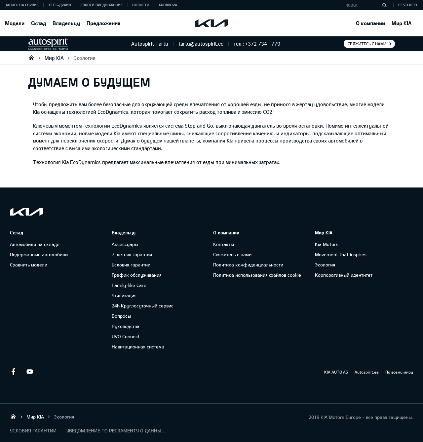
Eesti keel (408, 5)
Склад (38, 23)
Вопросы (121, 316)
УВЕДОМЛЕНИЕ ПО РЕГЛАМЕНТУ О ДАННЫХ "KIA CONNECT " (116, 430)
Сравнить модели (28, 264)
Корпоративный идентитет (343, 275)
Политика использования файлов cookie (257, 275)
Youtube (29, 371)
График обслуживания (137, 275)
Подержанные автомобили (39, 254)
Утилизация (124, 295)
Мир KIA (401, 23)
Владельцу (66, 23)
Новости (140, 5)
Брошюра (168, 5)
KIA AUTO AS (336, 372)
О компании (370, 23)
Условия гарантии (131, 264)
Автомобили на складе (34, 244)
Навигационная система (138, 346)
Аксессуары (125, 244)
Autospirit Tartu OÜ (31, 57)
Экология (85, 58)
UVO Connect (126, 336)
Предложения (103, 23)
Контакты (223, 244)
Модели (14, 23)
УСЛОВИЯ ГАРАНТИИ (33, 430)
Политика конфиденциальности (248, 264)
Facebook (13, 371)
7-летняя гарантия (132, 254)
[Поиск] (384, 5)
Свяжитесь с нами (367, 43)
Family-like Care (129, 285)
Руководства (125, 326)
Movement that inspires (340, 254)
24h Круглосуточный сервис (142, 305)
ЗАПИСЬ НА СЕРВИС (22, 5)
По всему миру (399, 372)
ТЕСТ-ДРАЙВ (59, 5)
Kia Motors (326, 244)
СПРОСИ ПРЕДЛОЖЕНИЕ (102, 5)
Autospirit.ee (367, 372)
